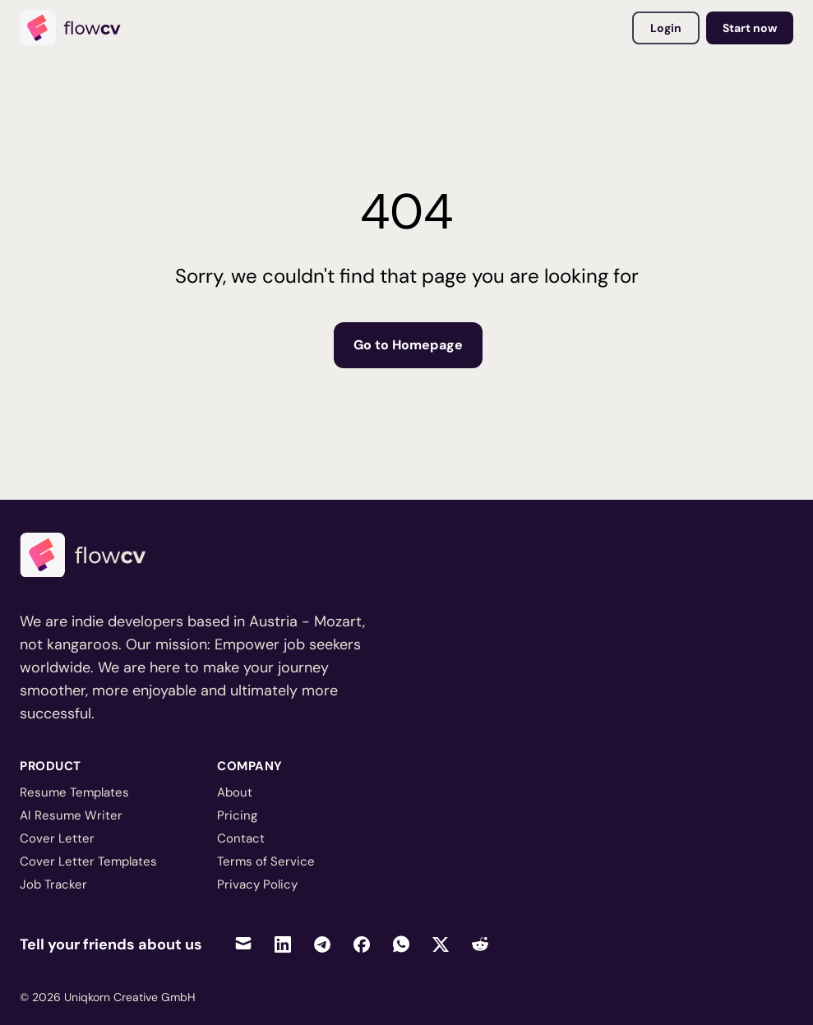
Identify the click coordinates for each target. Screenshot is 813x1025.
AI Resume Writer (71, 815)
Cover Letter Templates (88, 861)
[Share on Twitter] (441, 944)
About (234, 792)
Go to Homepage (408, 344)
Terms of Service (266, 861)
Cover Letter (57, 838)
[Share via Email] (243, 944)
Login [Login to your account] (665, 28)
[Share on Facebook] (362, 944)
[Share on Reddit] (480, 944)
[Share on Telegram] (322, 944)
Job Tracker (53, 884)
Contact (241, 838)
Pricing (237, 815)
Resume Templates (74, 792)
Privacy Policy (257, 884)
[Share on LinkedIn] (283, 944)
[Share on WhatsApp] (401, 944)
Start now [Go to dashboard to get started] (750, 28)
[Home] (77, 28)
